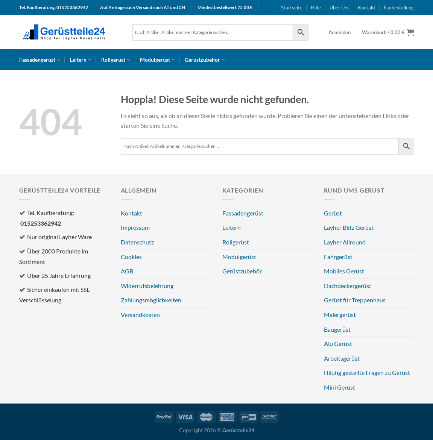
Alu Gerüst (338, 343)
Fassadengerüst (39, 59)
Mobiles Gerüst (344, 271)
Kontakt (366, 8)
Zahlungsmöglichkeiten (151, 299)
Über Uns (339, 8)
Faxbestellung (399, 8)
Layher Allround (345, 242)
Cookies (131, 256)
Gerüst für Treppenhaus (355, 299)
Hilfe (316, 8)
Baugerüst (337, 329)
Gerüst (333, 213)
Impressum (135, 227)
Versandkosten (140, 314)
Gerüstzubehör (205, 59)
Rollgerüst (115, 59)
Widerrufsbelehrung (147, 285)
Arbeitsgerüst (342, 358)
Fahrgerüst (338, 256)
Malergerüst (340, 314)
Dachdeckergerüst (347, 285)
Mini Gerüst (339, 387)
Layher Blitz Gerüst (349, 227)
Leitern (80, 59)
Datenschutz (137, 242)
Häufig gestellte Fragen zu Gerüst (367, 372)
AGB (127, 271)
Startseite (291, 8)
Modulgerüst (157, 59)
